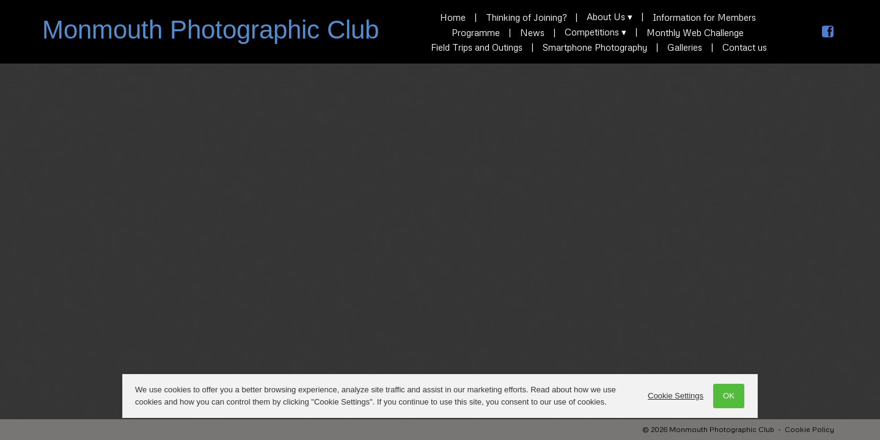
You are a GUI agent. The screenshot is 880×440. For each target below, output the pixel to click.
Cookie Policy (809, 429)
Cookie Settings (675, 395)
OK (729, 395)
